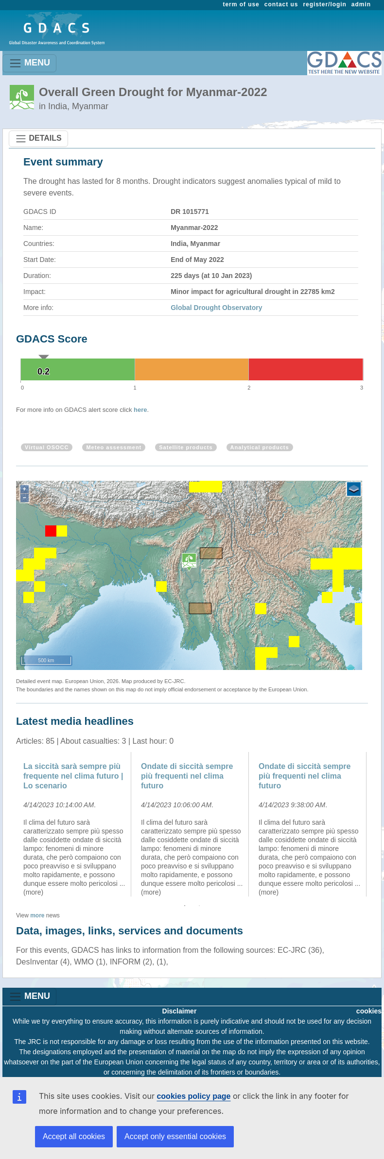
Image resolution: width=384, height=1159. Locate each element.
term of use (241, 4)
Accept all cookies (74, 1136)
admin (361, 4)
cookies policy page (193, 1096)
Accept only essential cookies (175, 1136)
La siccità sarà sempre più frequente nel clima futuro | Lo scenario (73, 776)
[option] (75, 824)
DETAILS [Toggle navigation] (38, 139)
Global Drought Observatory (216, 307)
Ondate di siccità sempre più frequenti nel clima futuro (187, 776)
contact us (281, 4)
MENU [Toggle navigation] (29, 63)
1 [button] (185, 906)
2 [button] (199, 906)
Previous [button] (9, 824)
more (37, 915)
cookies (369, 1011)
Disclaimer (179, 1011)
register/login (324, 4)
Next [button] (375, 824)
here (140, 409)
